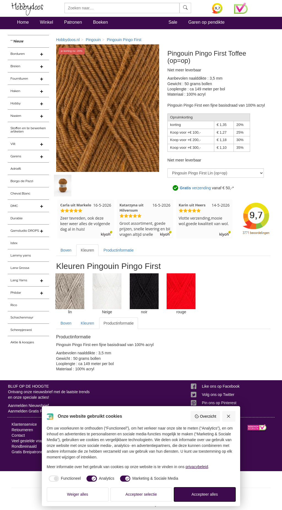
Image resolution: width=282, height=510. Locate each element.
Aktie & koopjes (22, 342)
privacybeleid (197, 467)
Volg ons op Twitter (218, 394)
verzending (195, 188)
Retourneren (22, 430)
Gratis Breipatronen (28, 452)
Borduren (17, 54)
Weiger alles (77, 494)
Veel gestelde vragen (30, 441)
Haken (15, 91)
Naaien (15, 116)
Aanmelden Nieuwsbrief (28, 405)
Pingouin (93, 39)
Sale (173, 22)
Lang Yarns (18, 280)
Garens (15, 156)
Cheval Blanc (20, 193)
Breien (15, 66)
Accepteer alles (204, 494)
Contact (18, 435)
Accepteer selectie (141, 494)
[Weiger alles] (228, 416)
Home (23, 22)
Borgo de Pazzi (21, 181)
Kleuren (87, 250)
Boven (66, 250)
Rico (13, 305)
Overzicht (205, 416)
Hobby (15, 103)
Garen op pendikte (206, 22)
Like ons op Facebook (221, 386)
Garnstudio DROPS (24, 231)
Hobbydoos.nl (68, 39)
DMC (14, 206)
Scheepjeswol (21, 330)
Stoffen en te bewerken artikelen (28, 129)
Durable (16, 218)
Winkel (46, 22)
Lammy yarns (20, 255)
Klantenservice (24, 424)
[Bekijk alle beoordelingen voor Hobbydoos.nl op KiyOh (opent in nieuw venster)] (219, 8)
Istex (13, 243)
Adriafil (15, 169)
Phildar (15, 293)
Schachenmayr (21, 317)
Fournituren (19, 78)
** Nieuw (17, 41)
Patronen (73, 22)
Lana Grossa (19, 268)
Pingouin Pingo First (124, 39)
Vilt (12, 144)
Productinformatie (119, 250)
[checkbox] (64, 479)
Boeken (100, 22)
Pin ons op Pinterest (219, 403)
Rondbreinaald (24, 446)
